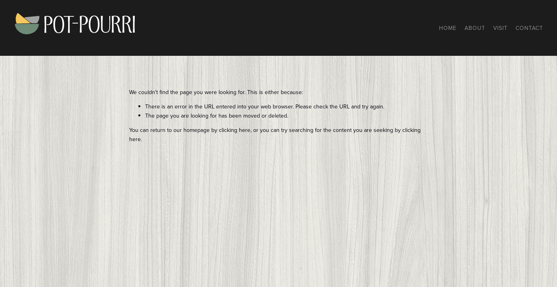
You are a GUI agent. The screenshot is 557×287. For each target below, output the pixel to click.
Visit (500, 28)
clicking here (234, 130)
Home (448, 28)
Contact (529, 28)
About (474, 28)
